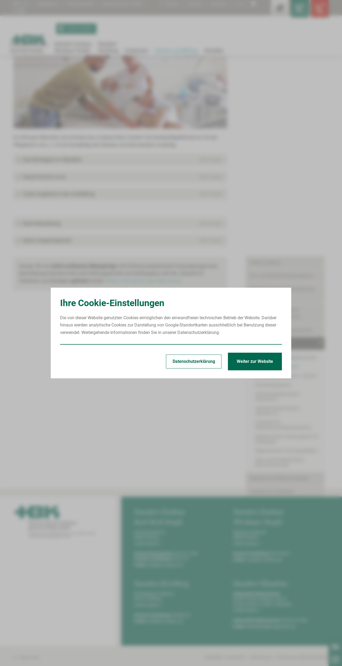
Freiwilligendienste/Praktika (276, 322)
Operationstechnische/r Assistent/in (289, 231)
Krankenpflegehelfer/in (110, 70)
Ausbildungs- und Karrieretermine (281, 158)
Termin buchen (75, 29)
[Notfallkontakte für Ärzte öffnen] (294, 10)
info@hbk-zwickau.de (165, 624)
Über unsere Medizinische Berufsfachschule (279, 280)
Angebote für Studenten (272, 309)
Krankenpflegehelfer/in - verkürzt (286, 204)
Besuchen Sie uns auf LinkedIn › (288, 452)
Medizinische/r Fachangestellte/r (286, 268)
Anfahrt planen (148, 602)
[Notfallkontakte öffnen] (318, 10)
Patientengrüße (83, 3)
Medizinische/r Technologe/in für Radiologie (286, 257)
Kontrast (218, 3)
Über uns (21, 3)
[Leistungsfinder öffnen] (270, 10)
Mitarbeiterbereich (267, 375)
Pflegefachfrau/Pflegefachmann (286, 185)
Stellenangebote (265, 90)
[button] (120, 219)
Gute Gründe (261, 362)
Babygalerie (49, 3)
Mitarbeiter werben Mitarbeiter (278, 388)
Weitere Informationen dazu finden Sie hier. (146, 339)
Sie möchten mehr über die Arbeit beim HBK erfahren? (288, 420)
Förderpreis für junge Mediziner (279, 335)
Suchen (167, 3)
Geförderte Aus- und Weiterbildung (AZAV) (282, 121)
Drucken (193, 3)
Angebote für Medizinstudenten (279, 296)
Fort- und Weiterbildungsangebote (281, 103)
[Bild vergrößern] (120, 145)
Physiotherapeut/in (273, 213)
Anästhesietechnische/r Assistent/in (289, 222)
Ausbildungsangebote (72, 70)
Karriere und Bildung (37, 70)
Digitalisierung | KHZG (127, 3)
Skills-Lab (259, 349)
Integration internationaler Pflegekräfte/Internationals (275, 141)
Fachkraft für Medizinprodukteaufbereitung (283, 243)
